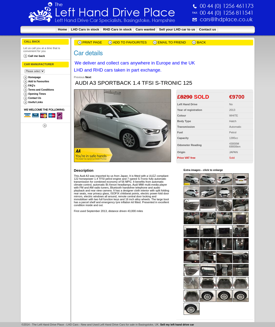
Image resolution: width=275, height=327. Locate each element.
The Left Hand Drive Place (40, 13)
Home (62, 29)
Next (88, 77)
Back (201, 42)
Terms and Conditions (41, 89)
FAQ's (31, 85)
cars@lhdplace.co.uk (175, 21)
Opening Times (37, 94)
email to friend (172, 42)
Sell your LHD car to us (177, 29)
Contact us (207, 29)
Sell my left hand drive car (177, 324)
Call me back (36, 55)
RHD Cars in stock (117, 29)
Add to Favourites (38, 81)
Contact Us (34, 98)
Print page (92, 42)
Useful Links (35, 102)
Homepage (34, 77)
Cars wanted (145, 29)
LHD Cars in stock (85, 29)
